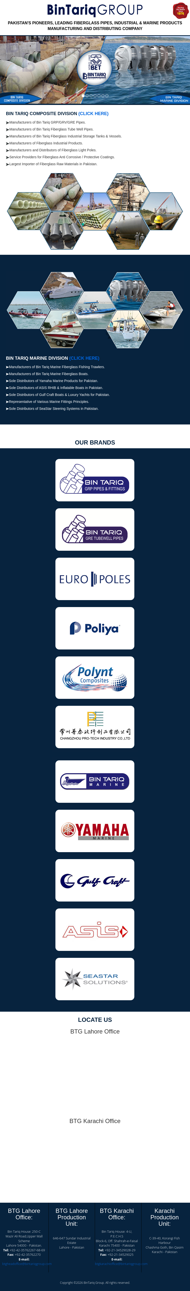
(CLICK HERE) (93, 113)
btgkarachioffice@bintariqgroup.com (121, 1263)
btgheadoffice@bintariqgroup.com (27, 1263)
